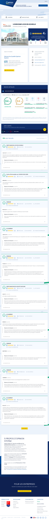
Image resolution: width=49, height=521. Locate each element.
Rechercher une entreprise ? (29, 501)
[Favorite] (44, 129)
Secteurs (14, 506)
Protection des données (17, 517)
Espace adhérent (16, 507)
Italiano (46, 1)
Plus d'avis (24, 428)
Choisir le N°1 (15, 501)
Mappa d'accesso (40, 512)
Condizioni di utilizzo (10, 517)
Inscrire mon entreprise (43, 5)
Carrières (2, 504)
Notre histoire (3, 501)
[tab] (38, 501)
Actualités (3, 506)
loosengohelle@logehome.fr (40, 59)
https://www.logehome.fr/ (39, 62)
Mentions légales (4, 517)
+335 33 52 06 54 (40, 508)
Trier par (40, 138)
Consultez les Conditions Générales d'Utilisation (17, 469)
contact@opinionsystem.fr (41, 506)
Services (14, 504)
